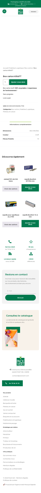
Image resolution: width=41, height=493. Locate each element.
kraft (37, 135)
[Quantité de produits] (6, 82)
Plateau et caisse (9, 111)
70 (38, 139)
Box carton (29, 68)
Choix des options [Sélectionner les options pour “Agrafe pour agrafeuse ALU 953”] (10, 224)
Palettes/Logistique (16, 68)
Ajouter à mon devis (18, 82)
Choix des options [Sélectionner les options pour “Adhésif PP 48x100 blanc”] (10, 189)
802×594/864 (34, 131)
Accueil (5, 68)
